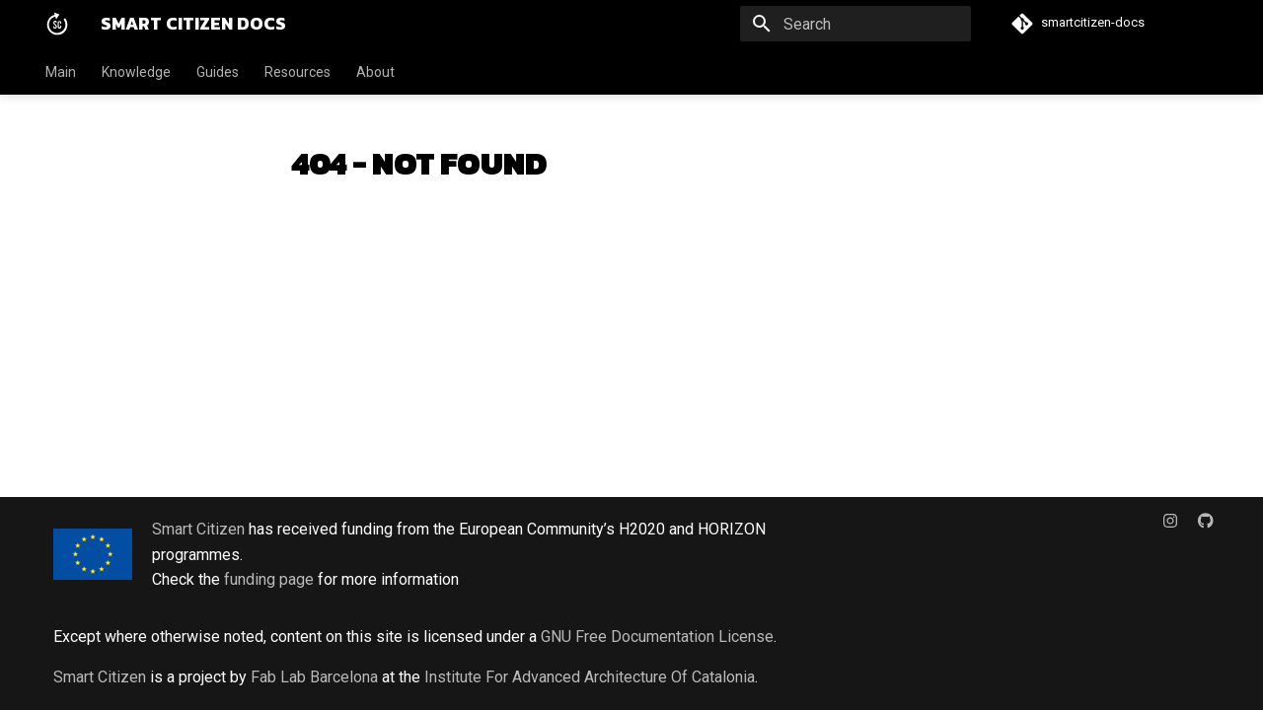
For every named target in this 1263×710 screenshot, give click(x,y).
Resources (297, 72)
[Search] (855, 23)
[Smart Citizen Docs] (57, 23)
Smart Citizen (198, 529)
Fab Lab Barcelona (314, 677)
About (375, 72)
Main (60, 72)
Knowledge (136, 72)
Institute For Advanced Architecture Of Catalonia (589, 677)
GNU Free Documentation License (657, 636)
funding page (269, 579)
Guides (217, 72)
